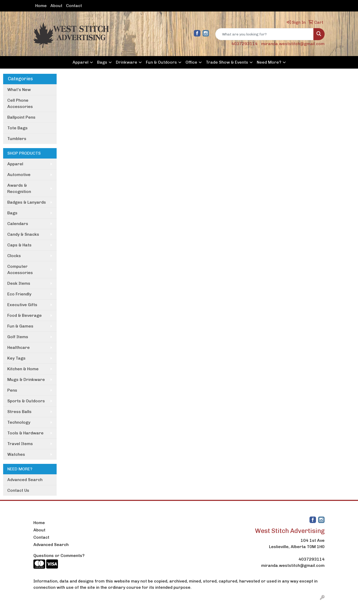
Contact (74, 5)
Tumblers (16, 138)
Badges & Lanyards (26, 202)
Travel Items (20, 443)
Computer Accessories (20, 269)
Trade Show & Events (227, 62)
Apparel (80, 62)
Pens (12, 390)
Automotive (19, 174)
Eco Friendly (19, 294)
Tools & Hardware (25, 432)
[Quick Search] (264, 34)
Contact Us (18, 490)
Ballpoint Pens (21, 117)
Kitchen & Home (23, 368)
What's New (19, 89)
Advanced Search (25, 479)
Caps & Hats (19, 244)
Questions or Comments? (59, 555)
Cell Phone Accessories (20, 103)
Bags (102, 62)
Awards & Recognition (19, 188)
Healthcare (18, 347)
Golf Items (17, 336)
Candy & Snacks (23, 234)
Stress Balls (19, 411)
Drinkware (126, 62)
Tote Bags (17, 127)
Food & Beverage (24, 315)
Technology (18, 422)
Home (41, 5)
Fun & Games (20, 326)
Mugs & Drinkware (26, 379)
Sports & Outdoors (26, 400)
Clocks (14, 255)
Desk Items (18, 283)
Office (191, 62)
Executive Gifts (22, 304)
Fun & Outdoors (161, 62)
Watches (16, 454)
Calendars (17, 223)
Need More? (269, 62)
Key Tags (16, 358)
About (56, 5)
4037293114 (244, 43)
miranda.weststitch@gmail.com (293, 43)
